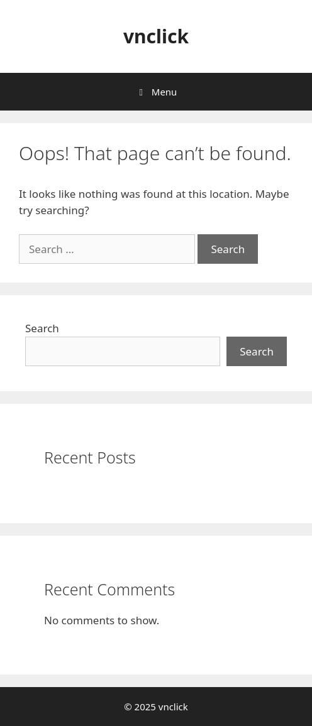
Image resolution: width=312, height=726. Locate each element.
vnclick (156, 36)
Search (42, 328)
